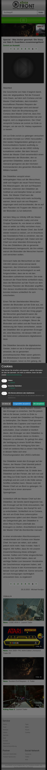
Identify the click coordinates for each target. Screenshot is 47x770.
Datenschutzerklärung (14, 375)
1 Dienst (11, 382)
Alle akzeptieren (38, 404)
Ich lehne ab (6, 404)
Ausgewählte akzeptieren (21, 404)
